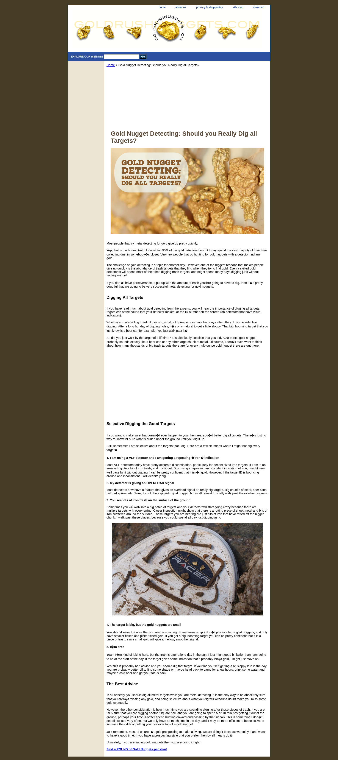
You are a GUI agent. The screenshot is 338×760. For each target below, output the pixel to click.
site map (238, 7)
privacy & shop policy (209, 7)
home (162, 7)
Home (110, 65)
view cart (258, 7)
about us (180, 7)
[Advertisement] (187, 100)
